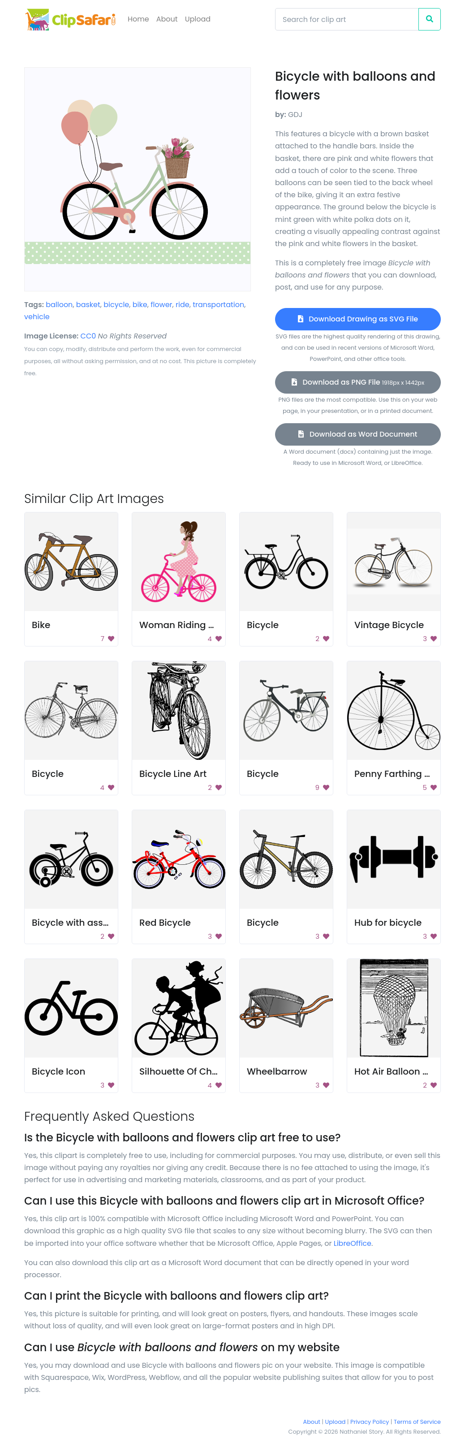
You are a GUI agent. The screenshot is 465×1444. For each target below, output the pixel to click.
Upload (198, 19)
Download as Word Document (357, 434)
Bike (41, 625)
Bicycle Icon (58, 1071)
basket (88, 304)
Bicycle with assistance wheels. (102, 922)
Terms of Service (417, 1422)
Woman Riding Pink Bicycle (200, 625)
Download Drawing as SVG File (358, 319)
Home (138, 19)
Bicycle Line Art (173, 774)
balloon (59, 304)
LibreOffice (352, 1243)
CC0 (88, 336)
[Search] (347, 19)
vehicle (37, 317)
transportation (218, 304)
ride (182, 304)
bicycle (116, 304)
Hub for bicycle (388, 922)
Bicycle (263, 625)
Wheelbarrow (277, 1071)
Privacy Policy (369, 1422)
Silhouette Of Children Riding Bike (214, 1071)
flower (161, 304)
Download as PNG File (358, 382)
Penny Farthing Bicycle (405, 774)
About (167, 19)
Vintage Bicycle (389, 625)
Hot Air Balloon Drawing (407, 1071)
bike (140, 304)
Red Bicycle (165, 922)
